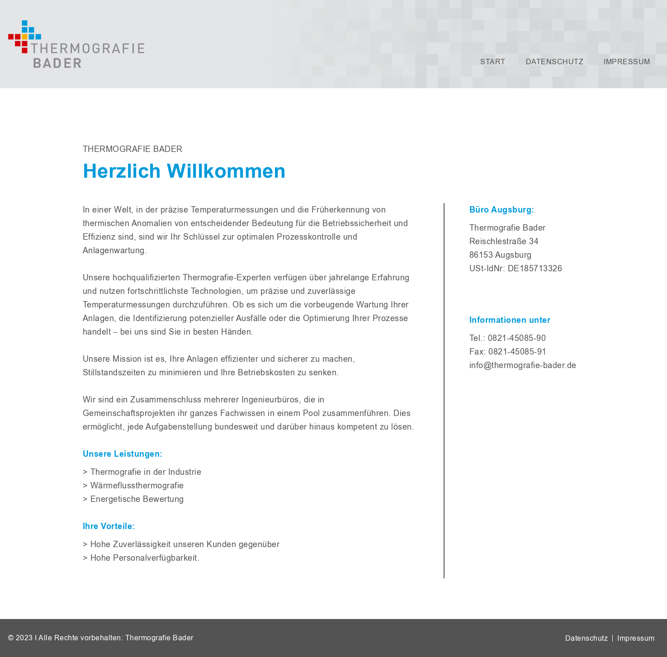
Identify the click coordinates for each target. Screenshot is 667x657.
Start (493, 62)
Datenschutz (555, 62)
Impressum (627, 62)
